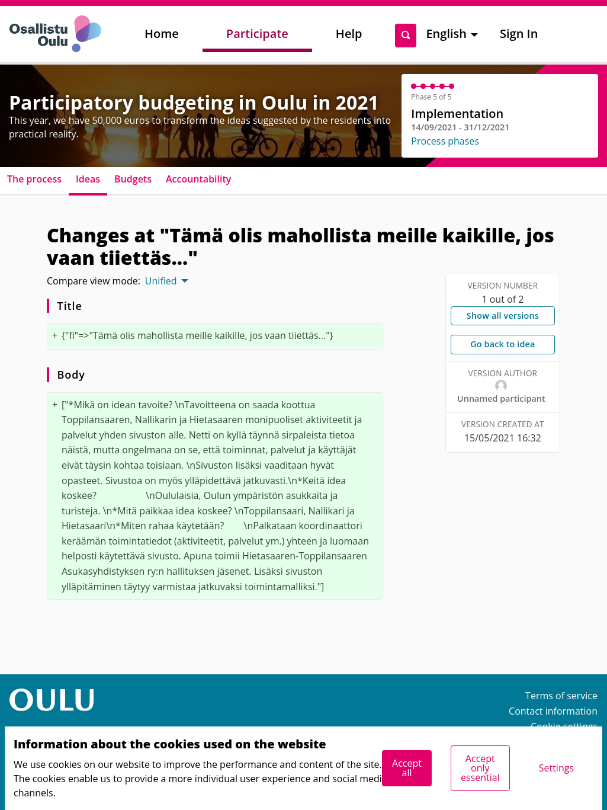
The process (34, 178)
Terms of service (561, 695)
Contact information (553, 711)
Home (161, 33)
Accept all (407, 768)
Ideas (88, 178)
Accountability (198, 178)
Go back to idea (502, 344)
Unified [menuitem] (161, 281)
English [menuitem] (446, 33)
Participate (257, 33)
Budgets (133, 178)
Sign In (519, 33)
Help (349, 33)
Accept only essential (480, 768)
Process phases (445, 141)
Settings (556, 767)
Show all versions (503, 315)
